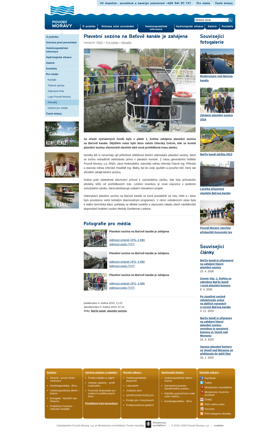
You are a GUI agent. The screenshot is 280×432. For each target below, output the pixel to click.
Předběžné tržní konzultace (101, 403)
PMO (99, 42)
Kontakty (51, 68)
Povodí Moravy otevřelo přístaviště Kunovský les (217, 217)
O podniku (52, 36)
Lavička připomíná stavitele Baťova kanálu (217, 178)
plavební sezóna (117, 310)
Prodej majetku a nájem (101, 377)
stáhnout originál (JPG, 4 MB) (127, 240)
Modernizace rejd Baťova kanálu (217, 65)
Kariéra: (52, 372)
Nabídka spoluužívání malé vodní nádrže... (179, 395)
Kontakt (52, 79)
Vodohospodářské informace (156, 28)
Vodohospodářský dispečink (136, 379)
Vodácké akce (134, 390)
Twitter (208, 382)
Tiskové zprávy (56, 85)
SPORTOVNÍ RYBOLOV (140, 395)
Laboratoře (132, 385)
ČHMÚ (208, 399)
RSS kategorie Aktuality (218, 413)
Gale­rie (212, 26)
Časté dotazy (224, 3)
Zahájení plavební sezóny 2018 (217, 104)
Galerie (50, 62)
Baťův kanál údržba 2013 (217, 141)
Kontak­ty (227, 26)
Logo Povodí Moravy (59, 96)
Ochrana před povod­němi (118, 26)
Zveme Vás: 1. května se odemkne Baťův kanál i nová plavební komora (215, 282)
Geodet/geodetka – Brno (178, 401)
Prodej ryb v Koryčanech (140, 400)
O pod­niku (88, 26)
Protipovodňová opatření (140, 405)
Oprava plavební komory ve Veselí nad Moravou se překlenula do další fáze (216, 350)
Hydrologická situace (189, 26)
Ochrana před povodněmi (61, 42)
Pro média (203, 3)
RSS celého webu (215, 404)
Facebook (210, 378)
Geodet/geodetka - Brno (63, 385)
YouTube (209, 409)
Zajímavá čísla (56, 91)
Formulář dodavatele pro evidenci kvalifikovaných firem (102, 393)
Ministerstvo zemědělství (218, 387)
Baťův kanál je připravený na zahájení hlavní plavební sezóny (217, 264)
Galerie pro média (58, 107)
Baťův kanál (98, 310)
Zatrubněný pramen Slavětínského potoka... (177, 387)
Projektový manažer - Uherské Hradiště (62, 407)
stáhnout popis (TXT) (122, 244)
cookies (218, 425)
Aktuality (52, 102)
